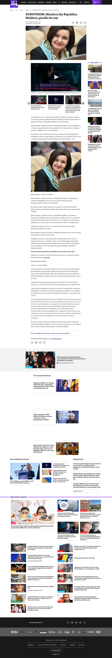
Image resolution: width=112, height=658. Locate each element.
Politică (23, 2)
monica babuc (65, 333)
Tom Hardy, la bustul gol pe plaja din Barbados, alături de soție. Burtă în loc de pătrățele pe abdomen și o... (86, 598)
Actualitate (32, 2)
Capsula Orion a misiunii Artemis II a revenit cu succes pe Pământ (55, 107)
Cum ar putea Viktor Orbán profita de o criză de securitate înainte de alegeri (67, 536)
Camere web (72, 644)
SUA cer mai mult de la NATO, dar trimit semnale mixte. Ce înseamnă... (61, 480)
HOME (11, 10)
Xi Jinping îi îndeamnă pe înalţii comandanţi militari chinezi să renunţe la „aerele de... (95, 76)
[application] (56, 77)
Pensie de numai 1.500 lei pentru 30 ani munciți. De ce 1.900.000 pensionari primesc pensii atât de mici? (87, 578)
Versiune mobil (56, 650)
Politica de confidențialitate (60, 640)
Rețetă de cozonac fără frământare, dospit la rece (41, 587)
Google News (57, 339)
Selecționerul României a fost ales (84, 558)
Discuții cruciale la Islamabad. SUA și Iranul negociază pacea (37, 107)
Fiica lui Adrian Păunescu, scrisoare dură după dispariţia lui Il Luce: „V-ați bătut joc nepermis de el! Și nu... (90, 537)
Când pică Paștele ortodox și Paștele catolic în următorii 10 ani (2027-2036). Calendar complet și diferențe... (87, 588)
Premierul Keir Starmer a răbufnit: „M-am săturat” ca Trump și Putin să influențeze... (94, 94)
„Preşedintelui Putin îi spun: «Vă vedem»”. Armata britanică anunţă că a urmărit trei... (95, 112)
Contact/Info (81, 644)
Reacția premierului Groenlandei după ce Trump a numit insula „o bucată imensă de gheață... (94, 129)
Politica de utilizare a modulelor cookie (47, 644)
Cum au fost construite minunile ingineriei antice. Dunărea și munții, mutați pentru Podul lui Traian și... (41, 578)
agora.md (46, 257)
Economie (41, 2)
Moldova (28, 10)
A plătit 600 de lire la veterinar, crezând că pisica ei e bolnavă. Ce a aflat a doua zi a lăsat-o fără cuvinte (40, 598)
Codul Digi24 (63, 644)
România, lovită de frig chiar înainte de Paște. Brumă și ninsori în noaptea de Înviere (68, 514)
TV (59, 2)
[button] (56, 77)
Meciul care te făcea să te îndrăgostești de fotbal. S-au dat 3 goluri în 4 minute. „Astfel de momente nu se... (90, 515)
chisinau (49, 333)
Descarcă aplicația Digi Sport (66, 363)
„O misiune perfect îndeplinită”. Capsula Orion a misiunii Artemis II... (61, 465)
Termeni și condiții (49, 640)
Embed (33, 92)
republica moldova (41, 333)
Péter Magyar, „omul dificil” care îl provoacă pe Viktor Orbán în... (22, 482)
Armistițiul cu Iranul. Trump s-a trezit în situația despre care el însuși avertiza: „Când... (94, 147)
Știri (16, 10)
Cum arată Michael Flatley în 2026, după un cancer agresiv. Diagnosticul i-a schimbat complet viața (41, 568)
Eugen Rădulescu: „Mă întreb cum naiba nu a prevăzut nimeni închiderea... (60, 473)
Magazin (64, 2)
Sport (55, 2)
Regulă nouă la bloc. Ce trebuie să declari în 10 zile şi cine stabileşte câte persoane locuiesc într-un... (87, 547)
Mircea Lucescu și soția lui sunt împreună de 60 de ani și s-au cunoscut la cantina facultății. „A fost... (40, 608)
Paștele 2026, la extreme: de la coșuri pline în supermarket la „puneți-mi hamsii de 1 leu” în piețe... (40, 547)
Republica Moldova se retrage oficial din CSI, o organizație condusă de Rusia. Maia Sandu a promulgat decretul (43, 385)
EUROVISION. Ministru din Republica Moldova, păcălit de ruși (45, 10)
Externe (48, 2)
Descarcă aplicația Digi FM (35, 560)
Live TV (96, 2)
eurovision (59, 333)
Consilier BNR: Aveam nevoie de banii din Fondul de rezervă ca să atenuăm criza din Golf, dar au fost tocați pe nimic (87, 485)
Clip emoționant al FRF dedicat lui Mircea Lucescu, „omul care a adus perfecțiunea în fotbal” (42, 417)
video (53, 333)
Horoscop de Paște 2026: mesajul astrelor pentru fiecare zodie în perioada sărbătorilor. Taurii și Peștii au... (32, 527)
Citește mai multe (77, 491)
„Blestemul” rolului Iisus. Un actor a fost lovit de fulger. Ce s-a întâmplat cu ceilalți (86, 568)
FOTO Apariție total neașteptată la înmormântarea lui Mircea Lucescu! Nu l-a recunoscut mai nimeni (71, 358)
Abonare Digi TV (31, 644)
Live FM (86, 2)
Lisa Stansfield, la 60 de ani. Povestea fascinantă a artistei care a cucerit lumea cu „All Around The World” (41, 556)
